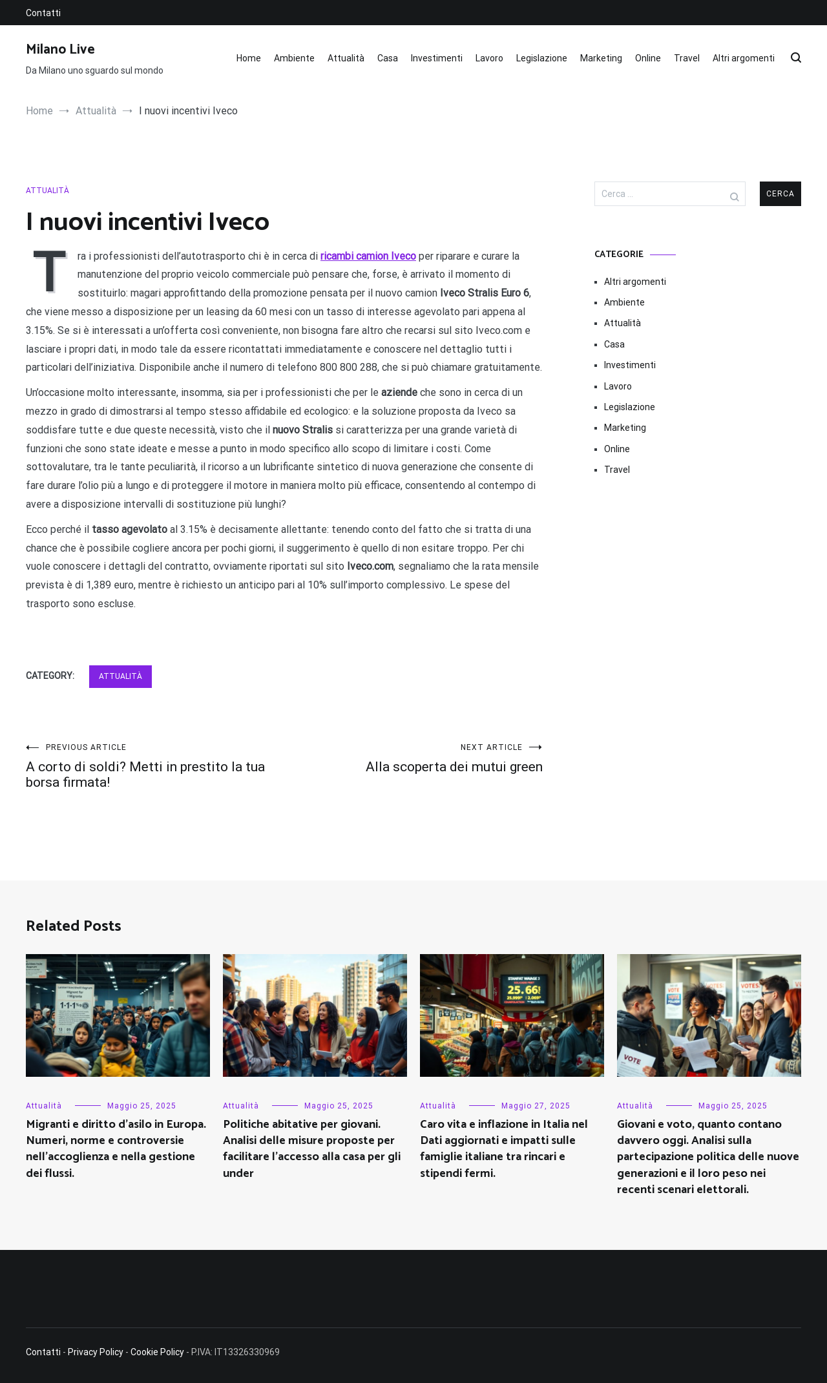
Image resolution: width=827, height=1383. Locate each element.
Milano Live (60, 50)
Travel (687, 58)
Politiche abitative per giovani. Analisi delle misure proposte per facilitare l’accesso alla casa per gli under (312, 1149)
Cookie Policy (157, 1352)
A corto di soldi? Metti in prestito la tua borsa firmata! (155, 766)
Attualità (346, 58)
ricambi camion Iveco (368, 256)
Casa (387, 58)
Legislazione (541, 58)
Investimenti (437, 58)
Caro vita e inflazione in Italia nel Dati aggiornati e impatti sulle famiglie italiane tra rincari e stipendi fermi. (504, 1149)
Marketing (601, 58)
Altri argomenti (744, 58)
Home (248, 58)
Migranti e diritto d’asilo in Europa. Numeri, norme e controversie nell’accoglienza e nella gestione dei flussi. (116, 1149)
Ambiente (294, 58)
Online (648, 58)
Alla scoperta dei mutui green (413, 759)
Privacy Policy (95, 1352)
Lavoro (489, 58)
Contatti (43, 13)
